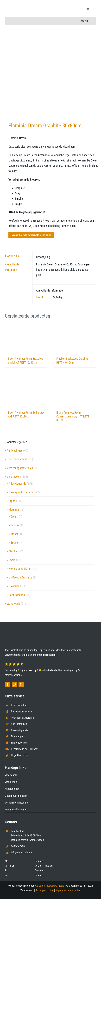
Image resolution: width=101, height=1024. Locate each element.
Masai (14, 534)
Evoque (15, 525)
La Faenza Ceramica (20, 577)
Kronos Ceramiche (19, 568)
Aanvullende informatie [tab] (12, 267)
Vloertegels (13, 476)
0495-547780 (18, 846)
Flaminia (14, 509)
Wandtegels (13, 603)
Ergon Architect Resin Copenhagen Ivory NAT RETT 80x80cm (72, 416)
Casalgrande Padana (21, 492)
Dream (14, 516)
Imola (12, 560)
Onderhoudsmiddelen (19, 459)
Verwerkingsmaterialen (20, 468)
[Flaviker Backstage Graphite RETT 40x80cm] (75, 336)
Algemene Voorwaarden (68, 890)
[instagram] (14, 684)
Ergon (12, 501)
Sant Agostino (17, 595)
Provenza (14, 586)
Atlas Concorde (17, 483)
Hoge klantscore (19, 755)
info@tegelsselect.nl (21, 852)
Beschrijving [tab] (12, 255)
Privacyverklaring (45, 890)
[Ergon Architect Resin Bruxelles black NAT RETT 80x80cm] (26, 336)
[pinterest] (21, 684)
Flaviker (13, 551)
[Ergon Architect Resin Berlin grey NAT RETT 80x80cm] (26, 390)
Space (14, 542)
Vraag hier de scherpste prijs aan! (31, 235)
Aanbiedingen (15, 450)
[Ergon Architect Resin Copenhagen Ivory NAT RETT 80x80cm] (75, 390)
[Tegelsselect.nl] (24, 4)
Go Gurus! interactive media (49, 885)
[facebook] (7, 684)
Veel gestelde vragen (16, 809)
